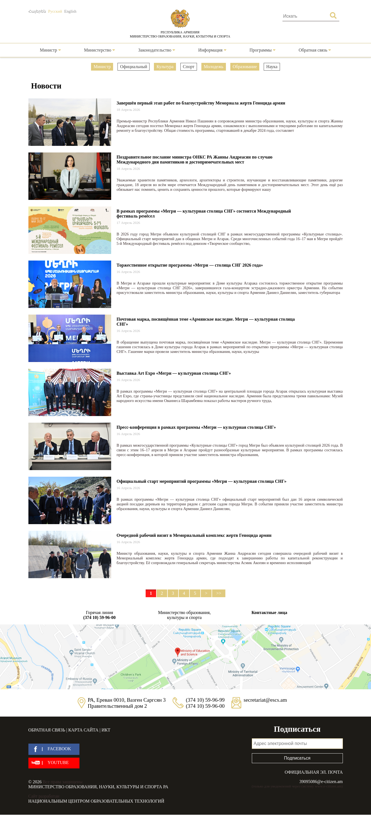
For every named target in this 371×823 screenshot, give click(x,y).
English (70, 11)
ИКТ (106, 730)
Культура (164, 66)
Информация (212, 50)
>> (218, 593)
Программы (263, 50)
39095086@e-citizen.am (321, 781)
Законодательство (156, 50)
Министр (50, 50)
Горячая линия (99, 615)
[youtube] (53, 763)
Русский (55, 11)
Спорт (188, 66)
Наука (271, 66)
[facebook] (53, 749)
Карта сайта (83, 730)
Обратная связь (315, 50)
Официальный (133, 66)
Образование (245, 66)
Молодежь (213, 66)
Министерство (99, 50)
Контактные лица (269, 612)
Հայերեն (37, 11)
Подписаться (297, 758)
